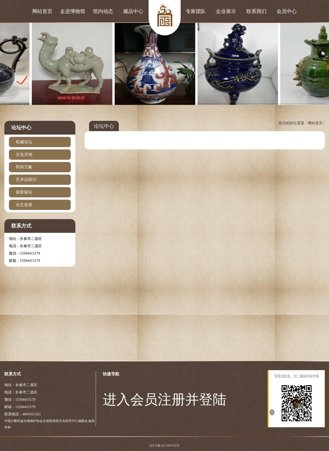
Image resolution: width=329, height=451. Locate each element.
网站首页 (42, 11)
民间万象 (24, 167)
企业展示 (226, 11)
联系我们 (256, 11)
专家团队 (196, 11)
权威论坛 (24, 142)
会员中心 (287, 11)
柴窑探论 (24, 192)
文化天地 (24, 154)
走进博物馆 (72, 11)
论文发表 (24, 204)
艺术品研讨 (26, 179)
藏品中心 (133, 11)
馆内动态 (103, 11)
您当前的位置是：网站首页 (302, 123)
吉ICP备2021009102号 (164, 445)
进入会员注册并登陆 (164, 399)
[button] (146, 101)
